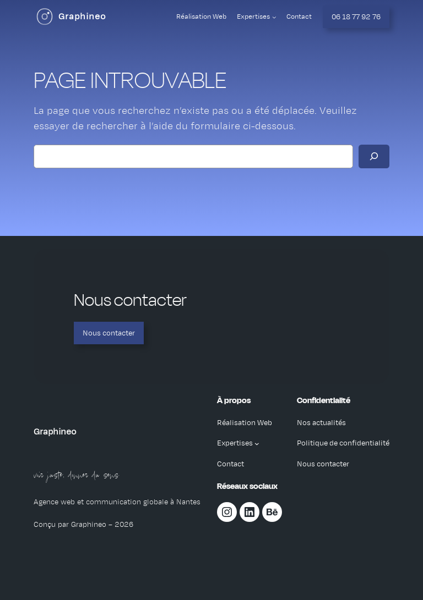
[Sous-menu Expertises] (274, 17)
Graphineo (82, 16)
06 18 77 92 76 (356, 17)
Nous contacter (109, 333)
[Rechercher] (374, 156)
